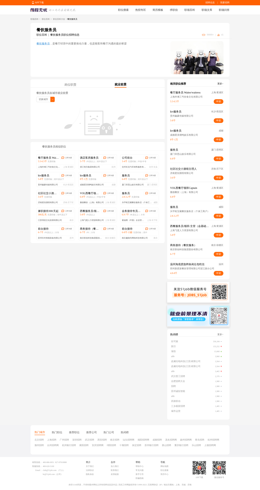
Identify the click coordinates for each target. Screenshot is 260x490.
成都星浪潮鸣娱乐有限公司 (92, 185)
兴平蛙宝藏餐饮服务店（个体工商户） (137, 202)
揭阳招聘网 (143, 440)
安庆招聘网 (97, 445)
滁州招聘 (39, 445)
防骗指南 (140, 478)
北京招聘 (39, 440)
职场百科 (189, 9)
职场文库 (207, 9)
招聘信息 (210, 2)
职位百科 (46, 19)
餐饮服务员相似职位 (54, 146)
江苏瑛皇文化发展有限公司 (50, 220)
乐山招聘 (196, 445)
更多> (220, 83)
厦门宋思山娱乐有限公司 (133, 185)
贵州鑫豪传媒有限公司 (48, 185)
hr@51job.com (49, 474)
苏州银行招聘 (152, 445)
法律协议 (90, 470)
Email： (38, 470)
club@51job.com (50, 470)
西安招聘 (102, 440)
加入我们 (115, 466)
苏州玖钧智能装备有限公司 (50, 238)
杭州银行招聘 (69, 445)
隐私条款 (90, 474)
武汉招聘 (89, 440)
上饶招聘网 (210, 445)
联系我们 (115, 470)
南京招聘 (114, 440)
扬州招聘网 (186, 440)
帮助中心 (140, 466)
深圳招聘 (77, 440)
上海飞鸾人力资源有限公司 (92, 220)
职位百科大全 (59, 19)
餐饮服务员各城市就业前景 (52, 93)
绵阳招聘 (111, 445)
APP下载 (39, 2)
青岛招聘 (199, 440)
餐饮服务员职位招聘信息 (64, 34)
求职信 (174, 9)
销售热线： (37, 462)
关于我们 (90, 466)
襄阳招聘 (84, 445)
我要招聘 (224, 2)
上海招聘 (51, 440)
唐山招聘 (166, 445)
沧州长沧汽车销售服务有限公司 (135, 167)
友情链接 (115, 474)
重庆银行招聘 (181, 445)
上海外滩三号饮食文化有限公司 (50, 167)
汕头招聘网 (128, 440)
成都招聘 (157, 440)
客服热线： (37, 466)
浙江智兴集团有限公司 (90, 167)
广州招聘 (64, 440)
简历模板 (158, 9)
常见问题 (140, 470)
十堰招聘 (124, 445)
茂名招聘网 (171, 440)
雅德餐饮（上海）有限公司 (92, 202)
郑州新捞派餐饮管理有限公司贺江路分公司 (192, 268)
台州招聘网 (53, 445)
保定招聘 (136, 445)
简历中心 (164, 474)
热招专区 (140, 9)
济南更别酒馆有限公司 (48, 202)
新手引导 (140, 474)
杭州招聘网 (213, 440)
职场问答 (224, 9)
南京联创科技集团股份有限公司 (92, 238)
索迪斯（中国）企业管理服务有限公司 (134, 220)
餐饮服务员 (43, 43)
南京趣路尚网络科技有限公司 (135, 238)
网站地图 (164, 466)
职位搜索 (123, 9)
